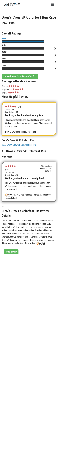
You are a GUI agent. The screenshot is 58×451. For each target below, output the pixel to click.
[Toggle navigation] (52, 4)
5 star (4, 38)
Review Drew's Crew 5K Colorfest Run (19, 76)
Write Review (11, 251)
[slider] (13, 86)
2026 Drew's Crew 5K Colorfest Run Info (19, 145)
